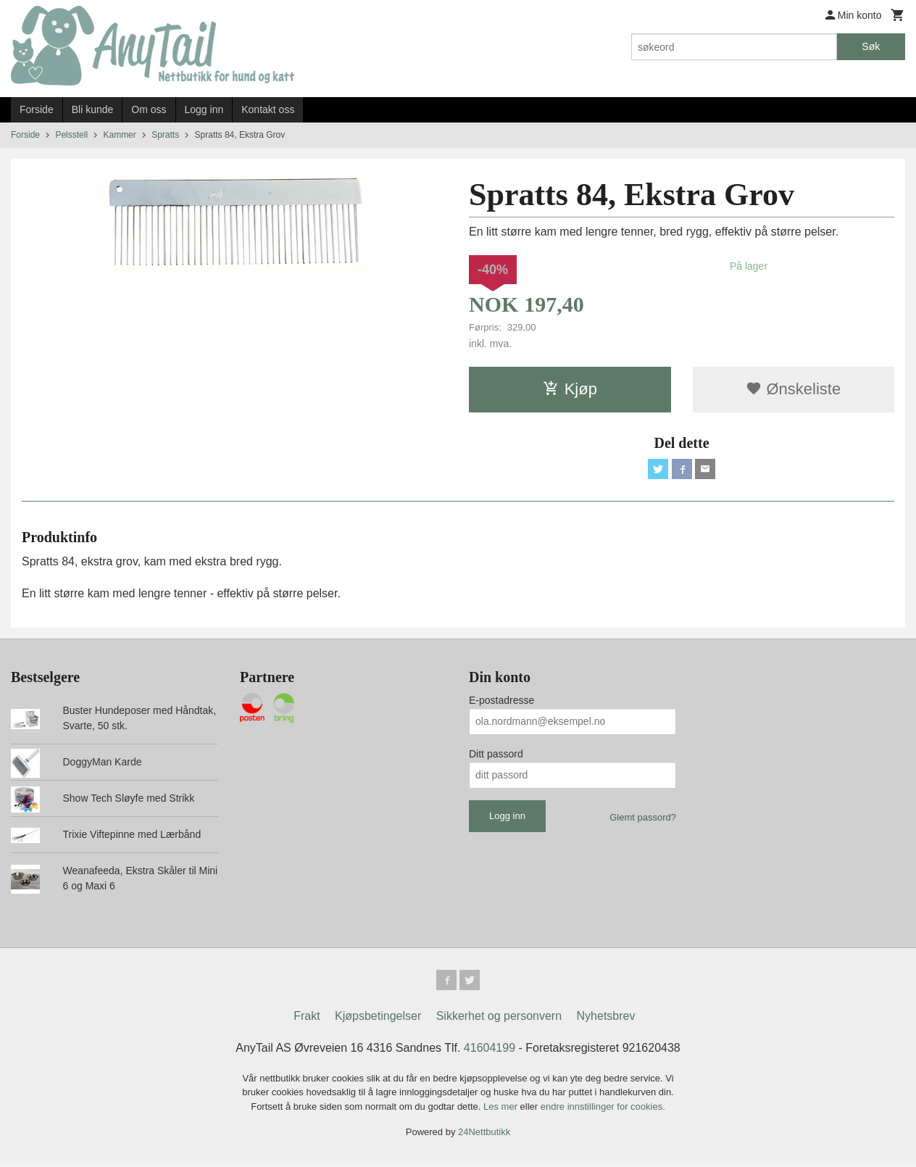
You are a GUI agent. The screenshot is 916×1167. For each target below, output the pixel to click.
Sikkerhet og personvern (499, 1022)
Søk (871, 46)
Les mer (501, 1112)
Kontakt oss (267, 109)
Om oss (148, 109)
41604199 (489, 1053)
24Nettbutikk (484, 1137)
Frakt (306, 1022)
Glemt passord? (642, 820)
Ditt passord (496, 757)
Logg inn (204, 109)
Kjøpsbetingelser (378, 1022)
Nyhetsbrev (606, 1022)
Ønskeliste (793, 389)
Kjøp (570, 389)
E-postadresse (501, 703)
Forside (37, 109)
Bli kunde (93, 109)
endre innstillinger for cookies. (603, 1112)
